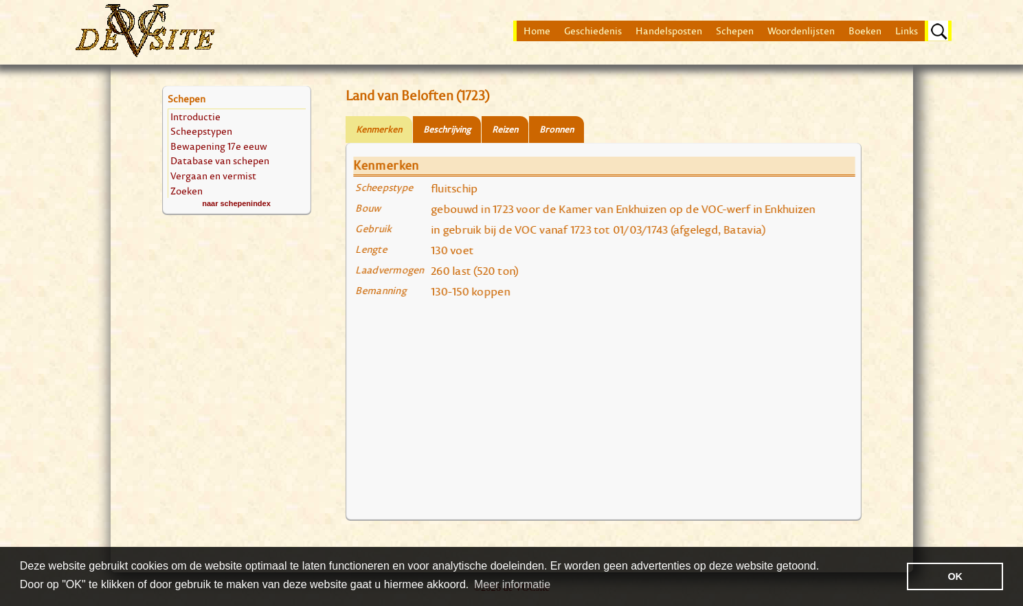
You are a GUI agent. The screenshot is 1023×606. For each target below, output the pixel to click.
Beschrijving (447, 129)
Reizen (505, 129)
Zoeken (186, 190)
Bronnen (556, 129)
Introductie (195, 116)
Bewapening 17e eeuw (218, 146)
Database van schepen (219, 160)
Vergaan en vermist (213, 175)
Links (906, 31)
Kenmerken (379, 129)
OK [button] (955, 576)
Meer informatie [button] (512, 584)
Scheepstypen (201, 131)
